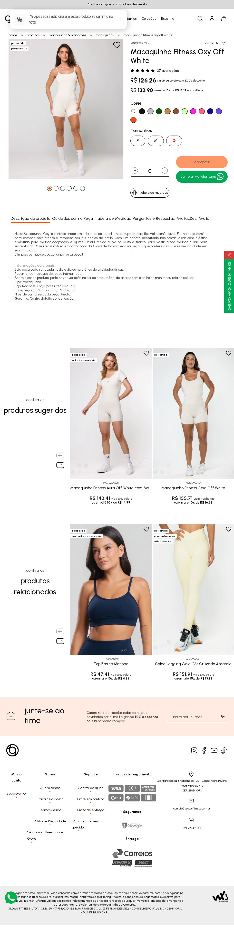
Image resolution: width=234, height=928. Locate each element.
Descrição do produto (30, 218)
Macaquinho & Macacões (67, 35)
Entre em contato (90, 799)
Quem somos (50, 788)
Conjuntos (128, 19)
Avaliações (186, 218)
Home (13, 35)
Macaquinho (105, 35)
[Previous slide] (60, 455)
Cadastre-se (16, 794)
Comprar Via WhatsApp (202, 177)
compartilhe (214, 43)
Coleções (149, 19)
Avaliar (204, 218)
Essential (168, 19)
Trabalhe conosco (50, 799)
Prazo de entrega (90, 810)
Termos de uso (50, 810)
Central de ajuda (91, 788)
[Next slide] (60, 465)
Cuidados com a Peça (72, 218)
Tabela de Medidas (113, 218)
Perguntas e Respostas (154, 218)
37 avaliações (168, 71)
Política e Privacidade (50, 821)
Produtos (33, 35)
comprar (202, 162)
